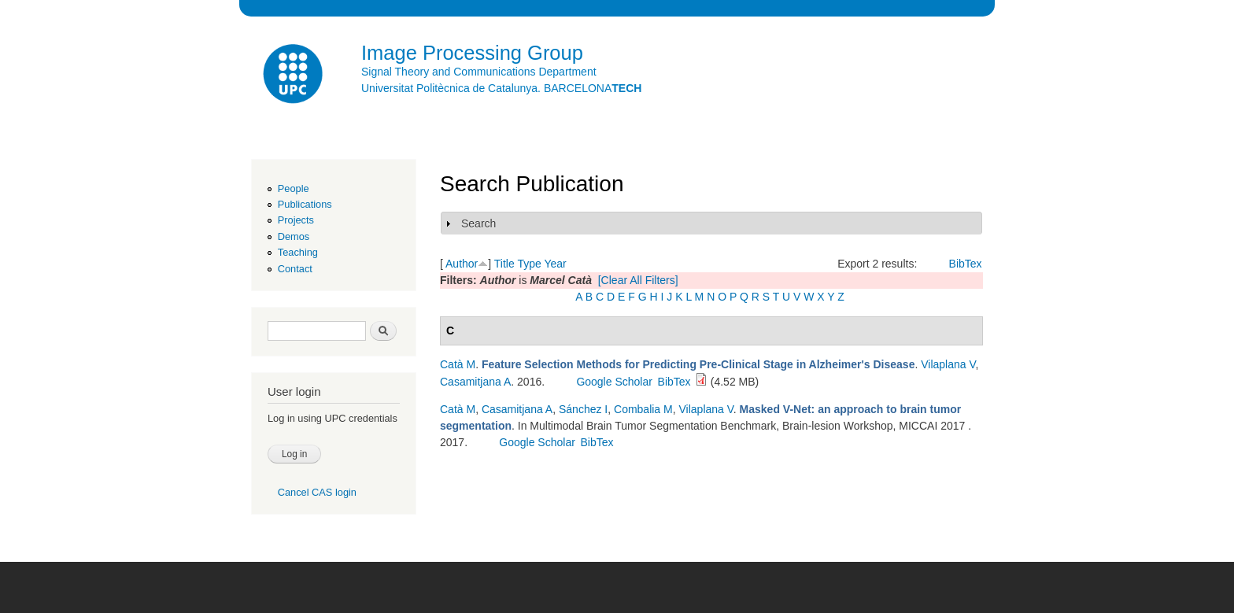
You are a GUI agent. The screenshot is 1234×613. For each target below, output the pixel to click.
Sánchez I (583, 409)
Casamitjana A (475, 381)
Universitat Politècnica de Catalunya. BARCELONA (501, 88)
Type (529, 263)
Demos (293, 236)
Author (461, 263)
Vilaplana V (948, 364)
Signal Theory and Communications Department (479, 71)
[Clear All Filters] (638, 280)
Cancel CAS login (317, 492)
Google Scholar (614, 381)
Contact (295, 269)
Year (555, 263)
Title (504, 263)
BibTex (965, 263)
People (293, 188)
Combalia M (643, 409)
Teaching (298, 252)
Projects (296, 220)
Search (478, 223)
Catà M (457, 364)
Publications (305, 204)
